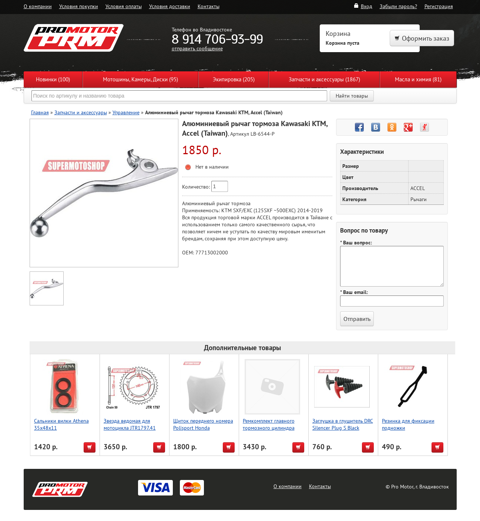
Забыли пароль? (398, 6)
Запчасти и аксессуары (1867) (324, 79)
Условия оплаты (123, 6)
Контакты (208, 6)
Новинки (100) (53, 79)
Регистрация (438, 6)
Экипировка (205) (234, 79)
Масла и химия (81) (418, 79)
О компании (38, 6)
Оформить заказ (422, 38)
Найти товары (352, 95)
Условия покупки (78, 6)
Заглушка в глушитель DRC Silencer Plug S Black (342, 424)
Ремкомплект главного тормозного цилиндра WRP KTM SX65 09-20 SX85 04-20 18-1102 (269, 431)
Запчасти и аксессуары (80, 112)
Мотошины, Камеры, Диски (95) (140, 79)
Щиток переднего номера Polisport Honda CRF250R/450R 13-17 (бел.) (204, 427)
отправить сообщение (197, 48)
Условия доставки (169, 6)
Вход (362, 6)
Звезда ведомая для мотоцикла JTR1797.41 (130, 424)
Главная (40, 112)
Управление (126, 112)
